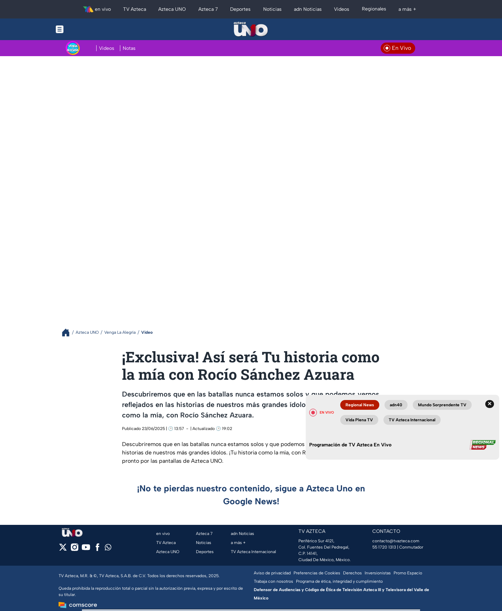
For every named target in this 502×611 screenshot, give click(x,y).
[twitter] (63, 549)
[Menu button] (84, 29)
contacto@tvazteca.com (395, 540)
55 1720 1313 (384, 547)
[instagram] (74, 549)
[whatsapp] (108, 548)
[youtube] (86, 549)
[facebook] (97, 549)
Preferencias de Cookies (317, 573)
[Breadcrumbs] (68, 332)
